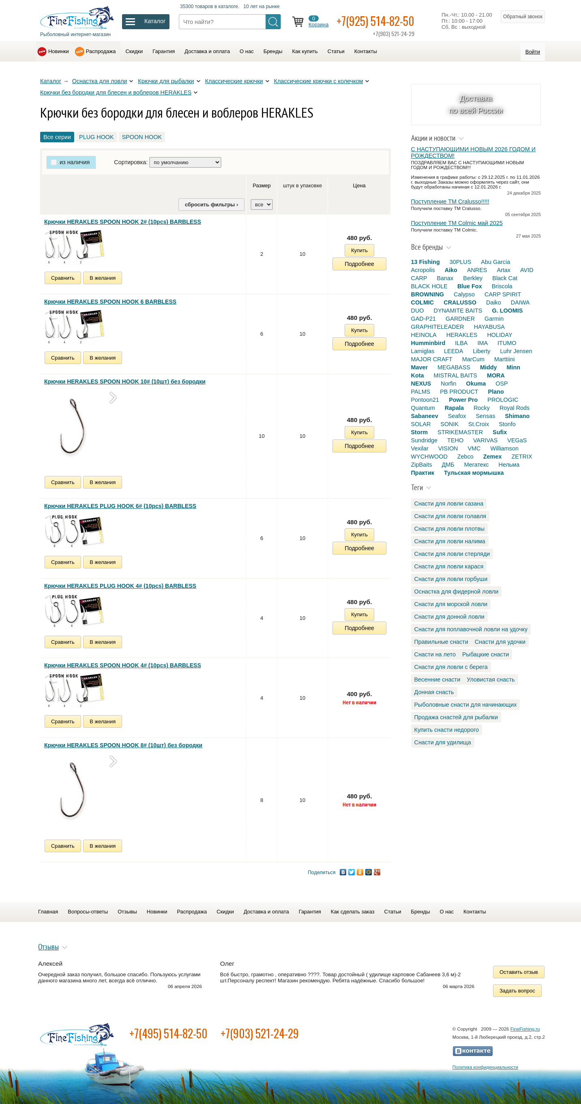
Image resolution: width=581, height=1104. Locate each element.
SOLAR (421, 424)
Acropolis (423, 270)
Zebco (465, 456)
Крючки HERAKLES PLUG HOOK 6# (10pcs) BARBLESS (120, 506)
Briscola (502, 286)
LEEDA (453, 351)
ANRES (477, 270)
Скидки (134, 51)
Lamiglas (423, 351)
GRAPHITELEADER (437, 327)
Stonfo (507, 424)
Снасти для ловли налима (449, 541)
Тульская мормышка (474, 472)
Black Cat (504, 278)
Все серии (57, 137)
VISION (448, 448)
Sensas (485, 416)
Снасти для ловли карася (449, 566)
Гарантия (163, 51)
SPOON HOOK (142, 137)
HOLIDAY (499, 335)
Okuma (476, 383)
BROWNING (427, 294)
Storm (419, 432)
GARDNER (460, 318)
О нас (247, 51)
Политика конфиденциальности (485, 1067)
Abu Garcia (495, 262)
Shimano (517, 416)
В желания (103, 278)
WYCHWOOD (429, 456)
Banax (445, 278)
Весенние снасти (437, 679)
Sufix (500, 432)
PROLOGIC (502, 400)
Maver (419, 367)
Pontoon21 (425, 400)
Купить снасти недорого (446, 730)
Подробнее (359, 264)
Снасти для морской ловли (451, 604)
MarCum (473, 359)
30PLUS (461, 262)
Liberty (481, 351)
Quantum (423, 408)
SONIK (449, 424)
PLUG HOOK (96, 137)
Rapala (454, 408)
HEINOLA (424, 335)
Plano (496, 391)
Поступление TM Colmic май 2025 (457, 223)
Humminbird (428, 343)
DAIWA (520, 302)
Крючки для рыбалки (166, 81)
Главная (48, 912)
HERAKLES (462, 335)
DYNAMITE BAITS (457, 310)
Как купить (305, 51)
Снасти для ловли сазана (449, 503)
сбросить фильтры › (211, 205)
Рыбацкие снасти (485, 654)
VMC (473, 448)
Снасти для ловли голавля (450, 516)
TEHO (455, 440)
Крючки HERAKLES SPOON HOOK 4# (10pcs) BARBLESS (122, 665)
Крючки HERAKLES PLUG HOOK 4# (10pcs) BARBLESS (120, 586)
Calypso (464, 294)
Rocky (482, 408)
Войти (532, 52)
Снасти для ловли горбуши (451, 579)
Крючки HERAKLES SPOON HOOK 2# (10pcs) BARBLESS (122, 222)
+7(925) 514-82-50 (375, 21)
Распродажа (101, 51)
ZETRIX (521, 456)
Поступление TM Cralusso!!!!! (450, 201)
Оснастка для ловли (99, 81)
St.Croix (478, 424)
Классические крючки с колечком (318, 81)
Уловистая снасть (491, 679)
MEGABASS (453, 367)
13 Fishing (425, 262)
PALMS (421, 391)
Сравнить (63, 278)
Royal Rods (515, 408)
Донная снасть (434, 692)
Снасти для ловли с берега (451, 667)
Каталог (50, 81)
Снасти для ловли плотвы (449, 528)
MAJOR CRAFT (431, 359)
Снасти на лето (435, 654)
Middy (488, 367)
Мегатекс (476, 464)
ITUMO (506, 343)
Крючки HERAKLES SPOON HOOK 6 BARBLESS (110, 301)
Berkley (472, 278)
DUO (417, 310)
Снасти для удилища (442, 742)
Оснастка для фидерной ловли (456, 591)
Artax (503, 270)
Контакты (365, 51)
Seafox (457, 416)
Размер (262, 185)
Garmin (494, 318)
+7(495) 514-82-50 (168, 1033)
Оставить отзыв (519, 972)
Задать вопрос (517, 991)
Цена (359, 185)
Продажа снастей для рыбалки (456, 717)
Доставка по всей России (476, 104)
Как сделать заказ (353, 912)
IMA (482, 343)
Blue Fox (469, 286)
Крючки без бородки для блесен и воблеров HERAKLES (115, 92)
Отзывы (127, 912)
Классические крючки (234, 81)
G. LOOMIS (507, 310)
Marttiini (504, 359)
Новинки (58, 51)
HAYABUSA (489, 327)
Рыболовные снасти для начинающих (465, 704)
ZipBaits (421, 464)
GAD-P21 (423, 318)
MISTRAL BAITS (455, 375)
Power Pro (463, 400)
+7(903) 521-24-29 (260, 1033)
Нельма (509, 464)
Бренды (273, 51)
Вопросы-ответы (88, 912)
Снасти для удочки (500, 642)
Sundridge (424, 440)
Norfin (448, 383)
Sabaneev (424, 416)
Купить (359, 250)
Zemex (492, 456)
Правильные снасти (441, 642)
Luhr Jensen (516, 351)
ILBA (461, 343)
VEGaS (517, 440)
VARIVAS (485, 440)
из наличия (75, 162)
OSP (501, 383)
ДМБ (448, 464)
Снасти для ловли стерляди (452, 554)
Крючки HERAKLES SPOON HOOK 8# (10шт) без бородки (123, 745)
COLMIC (422, 302)
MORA (496, 375)
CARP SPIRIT (503, 294)
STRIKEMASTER (460, 432)
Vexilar (420, 448)
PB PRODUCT (459, 391)
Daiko (493, 302)
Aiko (451, 270)
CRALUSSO (460, 302)
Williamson (504, 448)
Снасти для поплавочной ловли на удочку (471, 629)
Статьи (336, 51)
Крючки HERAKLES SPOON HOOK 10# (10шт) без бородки (125, 381)
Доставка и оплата (207, 51)
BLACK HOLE (429, 286)
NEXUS (421, 383)
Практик (422, 472)
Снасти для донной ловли (449, 616)
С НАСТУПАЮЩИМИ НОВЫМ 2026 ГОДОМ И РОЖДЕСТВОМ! (473, 152)
